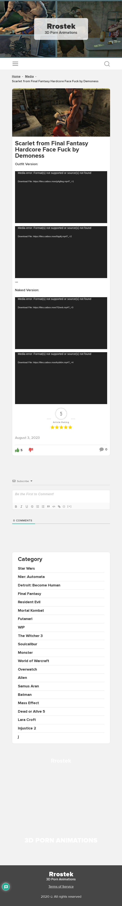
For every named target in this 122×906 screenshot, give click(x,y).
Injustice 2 (27, 728)
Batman (25, 694)
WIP (21, 627)
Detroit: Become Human (39, 585)
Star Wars (26, 568)
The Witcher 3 (30, 636)
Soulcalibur (27, 644)
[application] (61, 197)
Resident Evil (29, 602)
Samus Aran (28, 686)
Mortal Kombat (31, 610)
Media (29, 76)
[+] (69, 506)
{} (64, 506)
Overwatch (27, 669)
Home (16, 76)
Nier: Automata (31, 576)
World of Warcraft (33, 661)
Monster (25, 652)
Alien (22, 677)
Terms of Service (61, 886)
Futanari (25, 619)
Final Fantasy (29, 593)
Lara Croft (27, 719)
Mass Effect (28, 703)
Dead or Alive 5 (31, 711)
